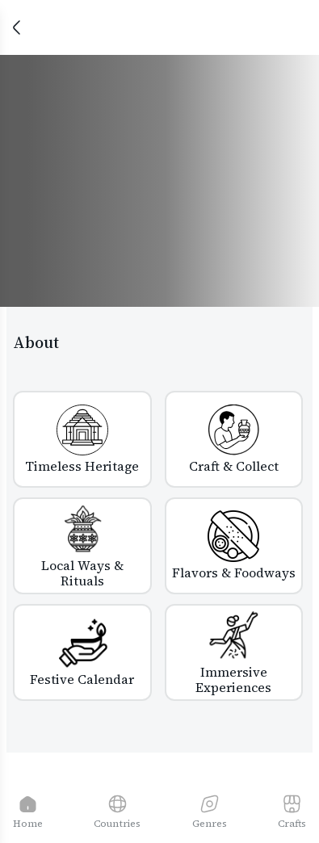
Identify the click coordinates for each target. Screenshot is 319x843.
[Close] (16, 27)
